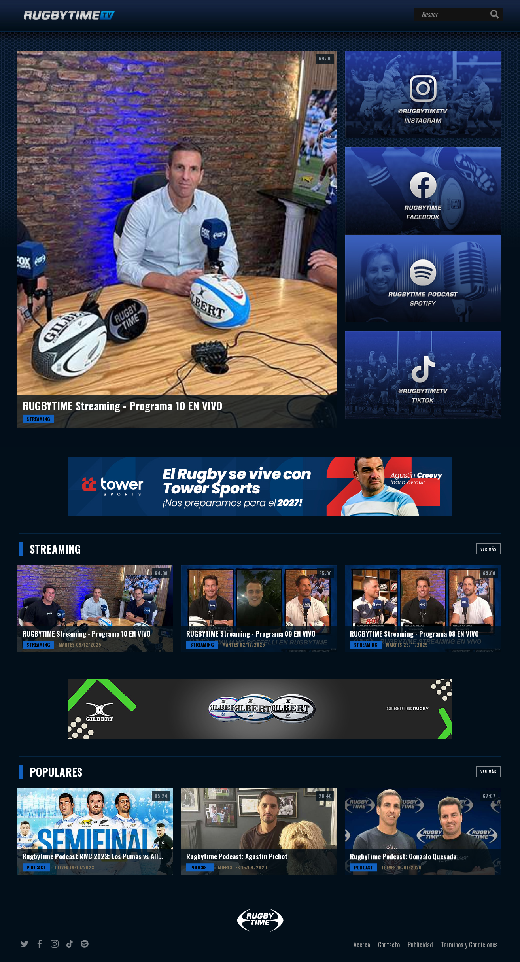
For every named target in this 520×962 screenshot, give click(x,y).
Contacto (389, 944)
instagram (56, 947)
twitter (26, 947)
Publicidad (420, 944)
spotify (86, 947)
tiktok (71, 947)
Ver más (488, 549)
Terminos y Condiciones (469, 944)
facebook (41, 947)
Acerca (362, 944)
